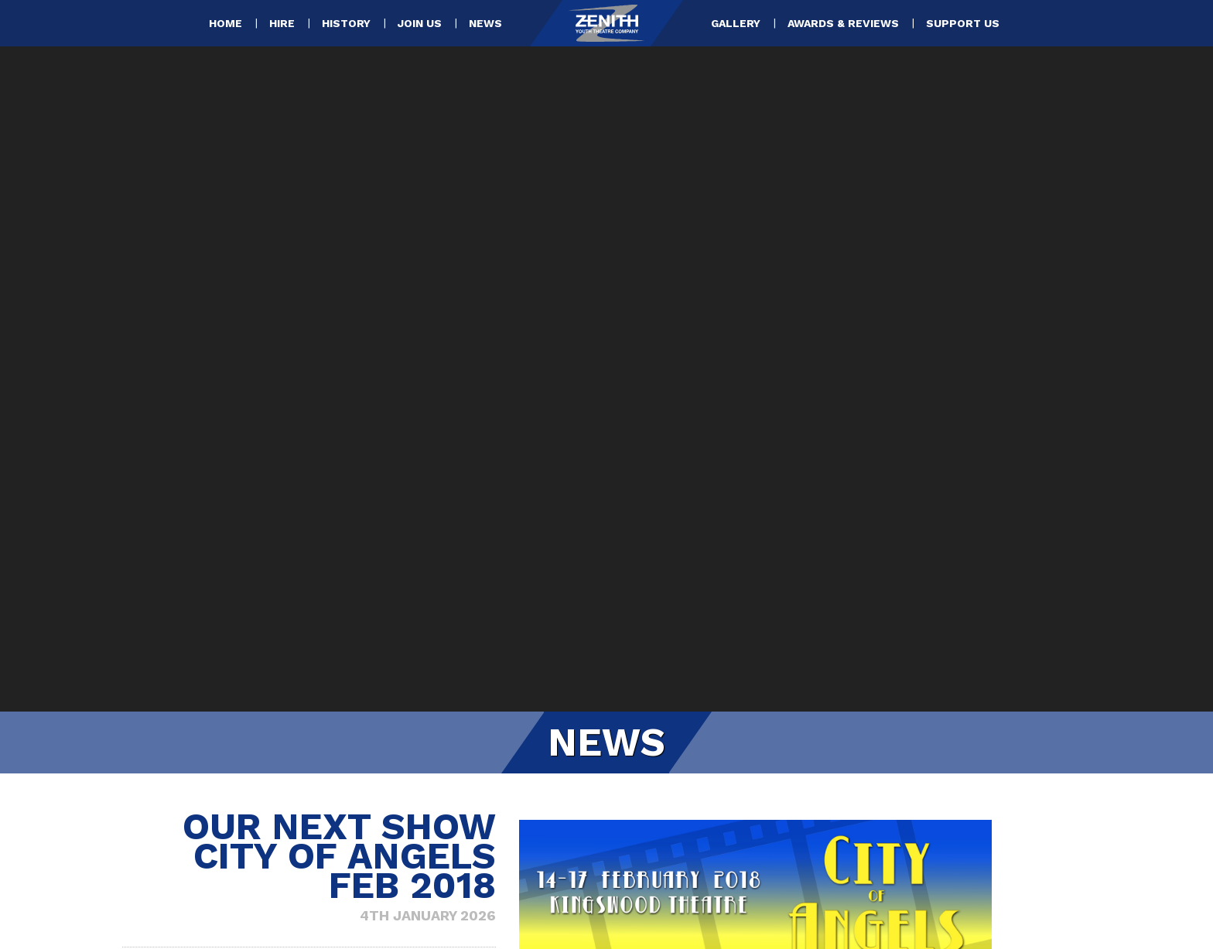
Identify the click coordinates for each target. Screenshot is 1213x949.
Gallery (735, 23)
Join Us (420, 23)
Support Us (962, 23)
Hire (282, 23)
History (346, 23)
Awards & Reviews (843, 23)
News (485, 23)
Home (225, 23)
